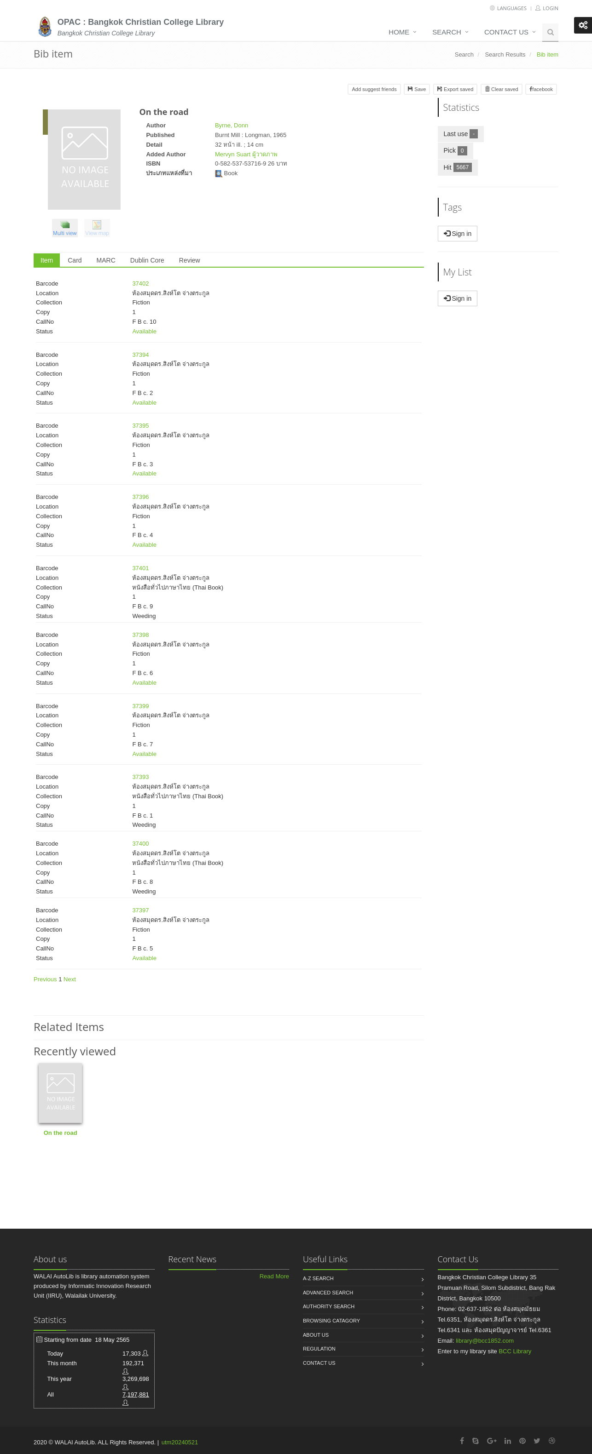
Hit (461, 167)
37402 (140, 283)
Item (47, 260)
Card (74, 260)
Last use (464, 133)
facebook (541, 89)
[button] (67, 229)
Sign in (458, 233)
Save (417, 89)
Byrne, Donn (231, 125)
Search (446, 32)
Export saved (455, 89)
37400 (140, 843)
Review (189, 260)
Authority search (328, 1306)
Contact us (506, 32)
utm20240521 (180, 1442)
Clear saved (501, 89)
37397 (140, 910)
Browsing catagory (331, 1320)
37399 (140, 706)
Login (546, 8)
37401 (140, 568)
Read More (274, 1276)
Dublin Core (147, 260)
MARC (106, 260)
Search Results (505, 54)
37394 (140, 354)
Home (399, 32)
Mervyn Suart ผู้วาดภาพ (246, 154)
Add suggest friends (374, 89)
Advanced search (328, 1292)
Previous (45, 979)
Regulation (319, 1348)
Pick (458, 150)
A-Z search (318, 1278)
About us (316, 1335)
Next (70, 979)
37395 (140, 425)
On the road (60, 1132)
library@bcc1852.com (485, 1340)
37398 (140, 634)
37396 (140, 496)
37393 (140, 776)
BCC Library (515, 1351)
